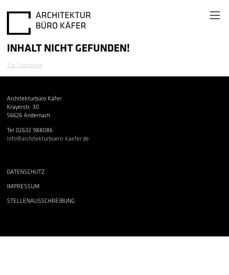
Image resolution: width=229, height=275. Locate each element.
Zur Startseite (24, 66)
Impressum (23, 187)
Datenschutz (26, 172)
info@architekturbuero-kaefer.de (48, 139)
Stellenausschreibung (41, 201)
